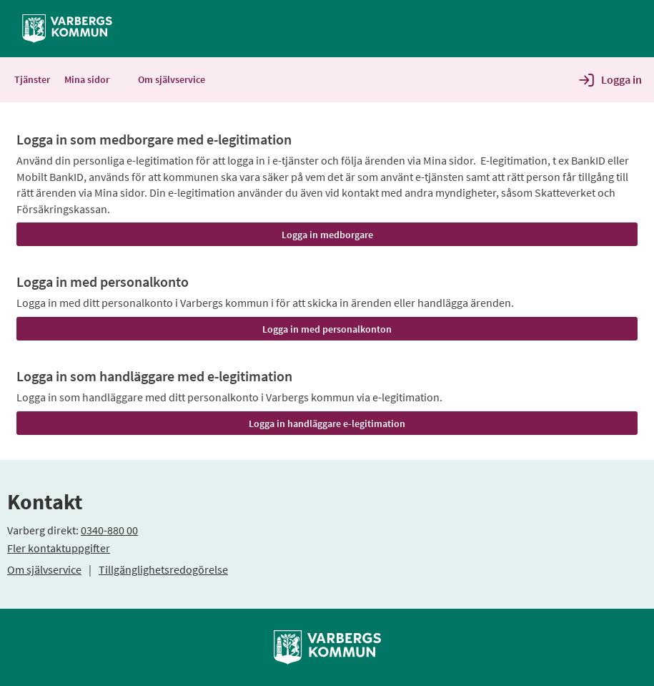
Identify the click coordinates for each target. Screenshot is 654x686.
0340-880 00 (109, 530)
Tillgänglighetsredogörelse (163, 569)
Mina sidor (94, 79)
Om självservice (44, 569)
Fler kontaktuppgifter (58, 548)
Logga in (621, 79)
